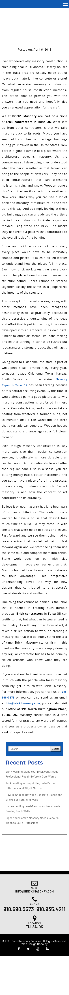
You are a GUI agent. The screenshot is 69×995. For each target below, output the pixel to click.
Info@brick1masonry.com (34, 891)
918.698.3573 (18, 909)
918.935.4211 (51, 909)
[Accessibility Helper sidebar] (64, 15)
